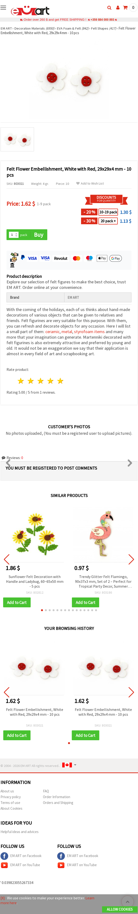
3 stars (41, 381)
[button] (42, 610)
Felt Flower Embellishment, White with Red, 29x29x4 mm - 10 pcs (34, 712)
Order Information (56, 797)
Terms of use (10, 803)
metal (67, 332)
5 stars (60, 381)
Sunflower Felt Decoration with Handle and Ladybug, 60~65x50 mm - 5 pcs (34, 581)
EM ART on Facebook (20, 856)
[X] (2, 898)
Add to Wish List (90, 183)
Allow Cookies (120, 909)
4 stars (50, 381)
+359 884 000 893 (102, 19)
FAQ (46, 791)
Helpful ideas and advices (19, 832)
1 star (21, 381)
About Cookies (11, 809)
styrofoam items (89, 332)
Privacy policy (10, 797)
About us (7, 791)
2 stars (31, 381)
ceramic (52, 332)
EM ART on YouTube (20, 866)
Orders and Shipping (58, 803)
